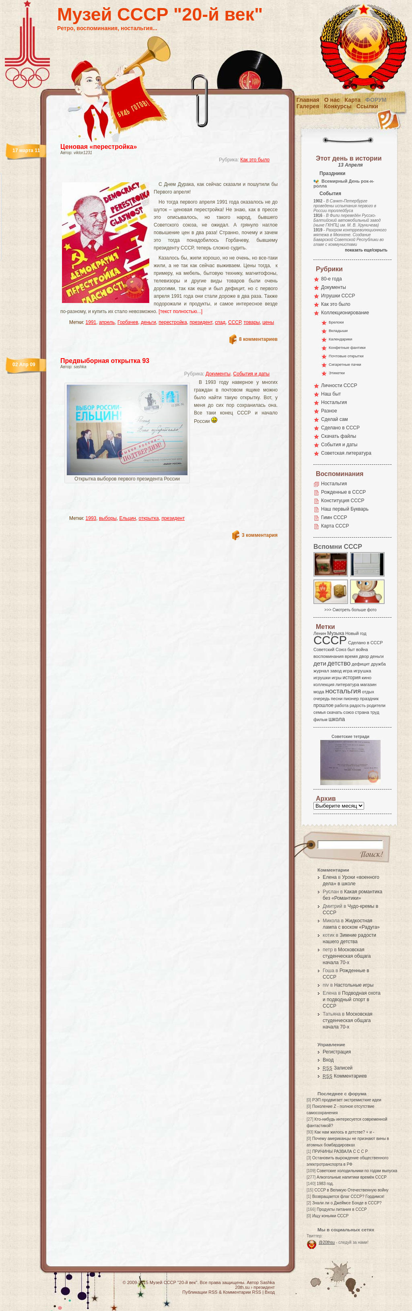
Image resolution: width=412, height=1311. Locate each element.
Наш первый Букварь (345, 509)
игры (336, 677)
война (362, 649)
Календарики (340, 339)
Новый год (355, 633)
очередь (321, 698)
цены (268, 322)
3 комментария (260, 535)
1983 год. (325, 1183)
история (352, 677)
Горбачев (127, 322)
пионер (351, 698)
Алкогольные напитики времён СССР (352, 1177)
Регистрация (337, 1052)
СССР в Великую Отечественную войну (351, 1190)
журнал (321, 670)
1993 (91, 518)
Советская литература (346, 453)
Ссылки (367, 106)
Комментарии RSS (242, 1292)
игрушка (362, 670)
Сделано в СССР (340, 428)
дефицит (361, 664)
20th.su (242, 1287)
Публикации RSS (199, 1292)
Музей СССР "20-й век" (160, 14)
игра (347, 670)
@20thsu (327, 1242)
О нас (332, 100)
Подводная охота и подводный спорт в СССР (352, 999)
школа (336, 719)
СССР (234, 322)
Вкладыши (338, 330)
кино (366, 677)
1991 (91, 322)
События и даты (251, 374)
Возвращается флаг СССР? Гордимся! (348, 1196)
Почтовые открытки (346, 356)
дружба (378, 664)
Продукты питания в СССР (342, 1209)
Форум (375, 100)
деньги (148, 322)
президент (201, 322)
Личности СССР (339, 385)
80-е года (331, 279)
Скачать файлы (338, 436)
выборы (108, 518)
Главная (308, 100)
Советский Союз (329, 649)
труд (374, 712)
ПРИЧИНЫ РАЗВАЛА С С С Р (340, 1151)
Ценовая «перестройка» (98, 146)
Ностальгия (334, 402)
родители (376, 705)
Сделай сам (334, 419)
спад (220, 322)
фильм (320, 719)
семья (319, 712)
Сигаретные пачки (345, 364)
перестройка (173, 322)
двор (364, 656)
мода (318, 691)
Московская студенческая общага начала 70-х (347, 956)
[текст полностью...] (180, 311)
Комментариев (345, 1076)
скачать (334, 712)
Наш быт (331, 394)
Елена (330, 877)
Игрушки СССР (338, 296)
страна (362, 712)
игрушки (322, 677)
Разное (329, 411)
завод (336, 670)
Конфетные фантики (347, 347)
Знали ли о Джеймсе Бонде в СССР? (347, 1203)
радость (358, 705)
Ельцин (127, 518)
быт (351, 649)
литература (347, 684)
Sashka (267, 1282)
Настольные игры (353, 985)
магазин (368, 684)
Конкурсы (337, 106)
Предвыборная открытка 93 (104, 360)
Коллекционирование (345, 312)
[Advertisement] (159, 175)
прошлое (323, 705)
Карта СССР (335, 526)
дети (319, 663)
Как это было (255, 160)
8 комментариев (258, 339)
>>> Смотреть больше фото (350, 610)
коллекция (323, 684)
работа (341, 705)
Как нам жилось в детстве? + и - (344, 1132)
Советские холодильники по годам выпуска (357, 1171)
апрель (107, 322)
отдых (368, 691)
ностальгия (342, 691)
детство (339, 663)
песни (336, 698)
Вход (328, 1060)
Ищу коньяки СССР (330, 1216)
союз (348, 712)
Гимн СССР (334, 517)
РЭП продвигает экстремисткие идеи (346, 1100)
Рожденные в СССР (343, 492)
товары (251, 322)
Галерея (308, 106)
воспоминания (328, 656)
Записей (337, 1068)
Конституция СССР (343, 500)
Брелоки (336, 322)
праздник (369, 698)
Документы (218, 374)
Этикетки (337, 373)
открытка (149, 518)
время (351, 656)
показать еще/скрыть (366, 250)
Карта (353, 100)
